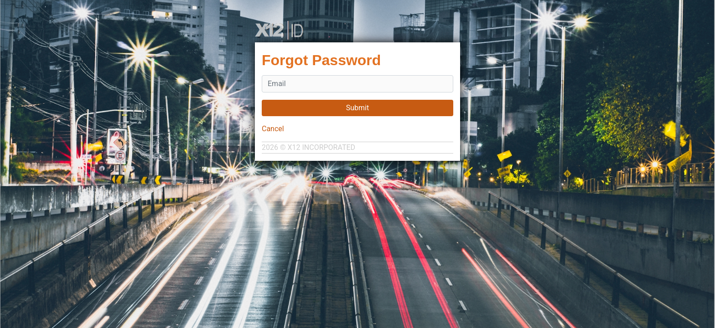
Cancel (273, 128)
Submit (357, 107)
